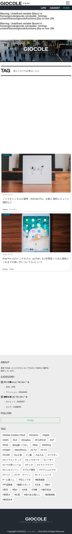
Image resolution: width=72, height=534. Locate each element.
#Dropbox (26, 440)
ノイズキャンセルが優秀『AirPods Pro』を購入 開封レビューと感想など (35, 200)
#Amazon (33, 435)
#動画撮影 (40, 479)
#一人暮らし (8, 479)
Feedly (30, 420)
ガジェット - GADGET (15, 402)
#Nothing (46, 445)
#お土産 (18, 455)
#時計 (15, 489)
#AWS (5, 440)
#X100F (6, 455)
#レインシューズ (43, 474)
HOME (66, 8)
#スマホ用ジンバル (11, 465)
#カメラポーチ (32, 460)
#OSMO (6, 450)
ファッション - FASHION (16, 392)
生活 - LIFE (10, 387)
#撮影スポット (24, 484)
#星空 (5, 489)
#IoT (52, 440)
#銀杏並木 (7, 499)
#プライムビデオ (47, 470)
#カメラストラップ (11, 460)
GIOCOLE (11, 3)
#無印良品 (46, 489)
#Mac (35, 445)
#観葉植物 (50, 494)
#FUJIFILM (40, 440)
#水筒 (25, 489)
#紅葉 (17, 494)
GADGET (55, 8)
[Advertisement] (36, 114)
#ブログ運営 (29, 470)
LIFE (43, 8)
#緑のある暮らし (32, 494)
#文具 (38, 484)
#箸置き (6, 494)
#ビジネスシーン (10, 470)
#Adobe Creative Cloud (13, 435)
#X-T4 (44, 450)
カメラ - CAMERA (13, 407)
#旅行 (47, 484)
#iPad (5, 445)
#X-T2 (33, 450)
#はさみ (40, 455)
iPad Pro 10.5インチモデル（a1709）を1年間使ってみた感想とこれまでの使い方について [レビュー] (35, 260)
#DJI (15, 440)
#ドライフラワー (45, 465)
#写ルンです (25, 479)
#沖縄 (34, 489)
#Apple (46, 435)
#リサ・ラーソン (22, 474)
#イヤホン (53, 455)
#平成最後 (7, 484)
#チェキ (29, 465)
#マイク (6, 474)
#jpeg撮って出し (20, 445)
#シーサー (49, 460)
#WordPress (20, 450)
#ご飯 (29, 455)
